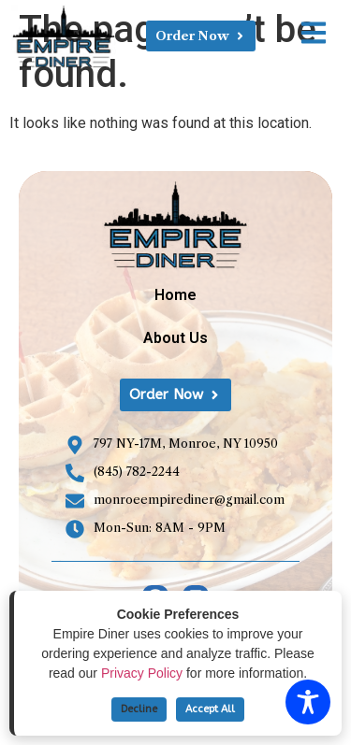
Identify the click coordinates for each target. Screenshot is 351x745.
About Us (175, 338)
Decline (139, 709)
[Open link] (314, 33)
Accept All (210, 709)
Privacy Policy (142, 673)
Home (175, 295)
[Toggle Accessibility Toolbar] (308, 702)
